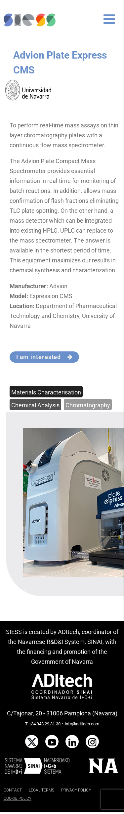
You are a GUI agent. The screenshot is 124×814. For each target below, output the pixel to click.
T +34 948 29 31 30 (43, 723)
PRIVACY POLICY (76, 790)
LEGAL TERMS (41, 790)
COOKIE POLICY (17, 798)
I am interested (44, 356)
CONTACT (13, 790)
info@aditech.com (82, 723)
